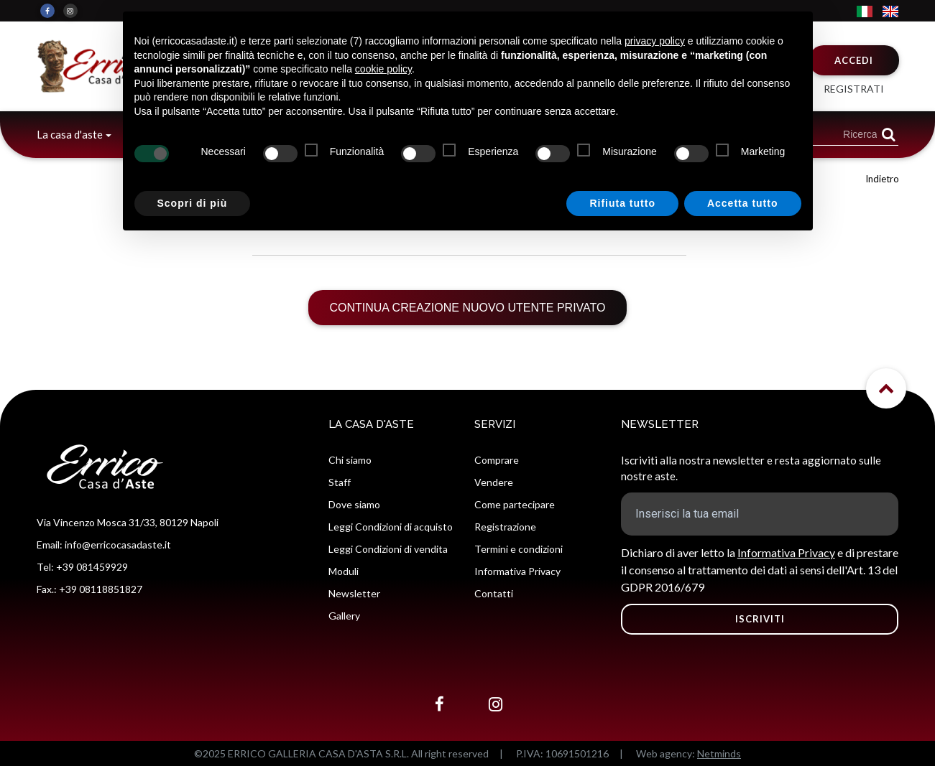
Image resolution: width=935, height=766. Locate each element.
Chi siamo (350, 460)
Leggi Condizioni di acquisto (390, 526)
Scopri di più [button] (192, 203)
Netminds (719, 753)
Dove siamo (354, 504)
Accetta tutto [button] (742, 203)
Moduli (343, 571)
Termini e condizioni (518, 549)
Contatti (493, 593)
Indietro (882, 179)
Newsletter (354, 593)
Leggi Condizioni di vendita (388, 549)
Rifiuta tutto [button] (622, 203)
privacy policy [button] (655, 41)
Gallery (344, 615)
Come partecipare (514, 504)
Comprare (496, 460)
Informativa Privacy (517, 571)
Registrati (854, 89)
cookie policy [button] (383, 69)
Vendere (493, 482)
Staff (339, 482)
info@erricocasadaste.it (118, 544)
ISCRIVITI (760, 619)
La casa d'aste (70, 134)
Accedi (853, 60)
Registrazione (505, 526)
